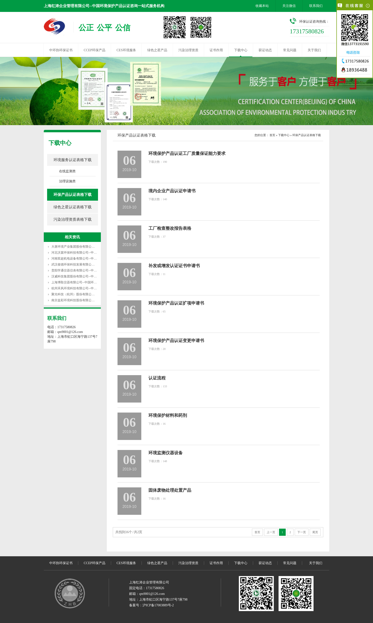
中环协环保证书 (61, 50)
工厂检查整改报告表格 (169, 228)
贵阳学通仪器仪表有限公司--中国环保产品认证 (83, 270)
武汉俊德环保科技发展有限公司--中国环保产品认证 (86, 264)
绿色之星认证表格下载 (73, 207)
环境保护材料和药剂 (167, 415)
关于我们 (314, 50)
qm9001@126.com (152, 594)
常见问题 (289, 50)
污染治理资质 (188, 50)
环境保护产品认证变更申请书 (176, 340)
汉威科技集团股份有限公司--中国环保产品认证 (83, 276)
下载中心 (240, 50)
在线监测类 (67, 171)
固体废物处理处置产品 (169, 490)
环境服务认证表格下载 (73, 160)
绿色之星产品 (157, 50)
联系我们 (316, 6)
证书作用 (216, 50)
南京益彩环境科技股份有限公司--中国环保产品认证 (86, 300)
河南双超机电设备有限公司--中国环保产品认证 (83, 258)
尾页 (315, 532)
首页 (272, 135)
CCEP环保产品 (94, 50)
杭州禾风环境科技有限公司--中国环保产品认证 (83, 288)
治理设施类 (67, 181)
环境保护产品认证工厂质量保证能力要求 (187, 153)
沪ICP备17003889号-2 (158, 605)
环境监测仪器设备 (165, 452)
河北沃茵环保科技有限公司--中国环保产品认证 (83, 252)
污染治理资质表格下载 (73, 219)
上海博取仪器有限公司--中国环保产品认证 (80, 282)
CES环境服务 (126, 50)
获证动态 (265, 50)
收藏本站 (262, 6)
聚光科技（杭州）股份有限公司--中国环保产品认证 (86, 294)
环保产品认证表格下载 (73, 195)
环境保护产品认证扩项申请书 (176, 303)
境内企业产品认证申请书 (172, 191)
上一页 (271, 532)
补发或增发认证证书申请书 (174, 265)
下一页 (301, 532)
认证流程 (157, 378)
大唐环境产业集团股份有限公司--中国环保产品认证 (86, 246)
